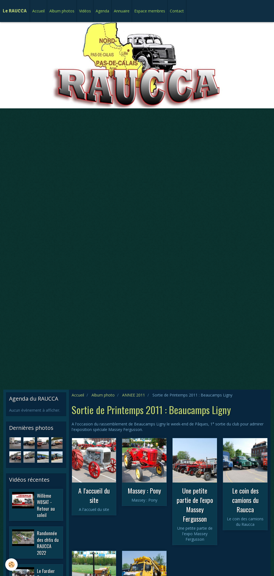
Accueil (38, 11)
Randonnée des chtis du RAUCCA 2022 (48, 543)
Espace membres (149, 11)
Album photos (61, 11)
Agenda (102, 11)
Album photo (103, 395)
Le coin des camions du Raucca (245, 500)
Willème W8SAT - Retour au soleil (46, 505)
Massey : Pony (144, 490)
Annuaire (122, 11)
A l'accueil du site (94, 495)
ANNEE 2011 (133, 395)
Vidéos (85, 11)
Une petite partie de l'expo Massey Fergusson (195, 505)
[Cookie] (12, 564)
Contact (177, 11)
